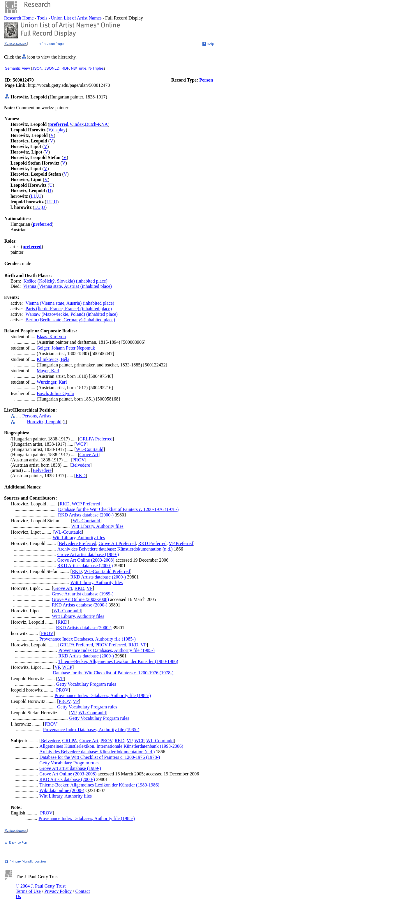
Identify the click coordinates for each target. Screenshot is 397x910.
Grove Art (89, 454)
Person (206, 79)
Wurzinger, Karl (52, 382)
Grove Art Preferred (117, 543)
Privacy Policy (58, 891)
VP (89, 588)
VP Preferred (181, 543)
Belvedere (80, 465)
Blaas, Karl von (51, 336)
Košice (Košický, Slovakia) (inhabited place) (65, 280)
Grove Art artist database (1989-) (88, 554)
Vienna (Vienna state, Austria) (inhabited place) (67, 286)
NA (104, 124)
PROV (78, 459)
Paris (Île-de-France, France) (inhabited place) (69, 308)
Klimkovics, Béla (53, 359)
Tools (42, 17)
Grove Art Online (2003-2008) (85, 560)
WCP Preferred (86, 503)
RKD (81, 475)
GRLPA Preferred (96, 438)
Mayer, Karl (48, 370)
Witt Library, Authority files (97, 526)
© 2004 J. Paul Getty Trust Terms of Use (41, 888)
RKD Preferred (152, 543)
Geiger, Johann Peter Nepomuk (66, 347)
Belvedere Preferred (77, 543)
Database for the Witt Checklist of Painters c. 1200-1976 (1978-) (118, 509)
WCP (81, 444)
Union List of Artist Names (76, 17)
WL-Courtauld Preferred (107, 571)
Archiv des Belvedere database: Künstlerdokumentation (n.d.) (115, 548)
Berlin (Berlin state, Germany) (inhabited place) (70, 319)
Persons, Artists (36, 415)
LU (34, 196)
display (59, 129)
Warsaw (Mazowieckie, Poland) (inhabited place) (72, 314)
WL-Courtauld (89, 449)
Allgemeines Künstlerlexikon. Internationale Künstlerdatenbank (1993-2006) (111, 746)
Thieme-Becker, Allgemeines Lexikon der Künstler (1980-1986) (118, 661)
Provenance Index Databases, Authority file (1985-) (87, 638)
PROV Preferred (110, 644)
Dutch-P (92, 124)
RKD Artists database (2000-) (86, 514)
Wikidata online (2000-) (61, 790)
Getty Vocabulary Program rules (86, 684)
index (78, 124)
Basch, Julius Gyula (55, 393)
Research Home (19, 17)
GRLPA (69, 740)
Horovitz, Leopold (44, 421)
